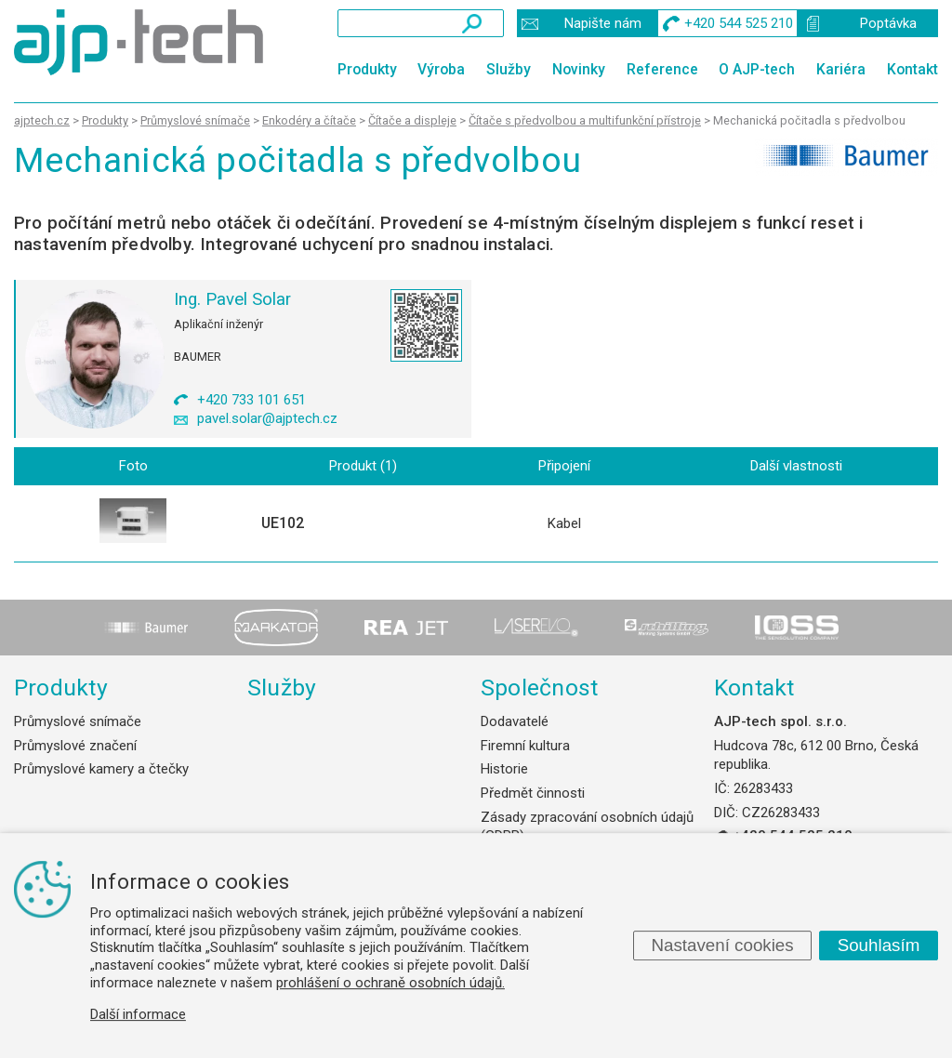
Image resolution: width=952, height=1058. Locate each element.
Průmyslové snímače (77, 721)
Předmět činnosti (533, 793)
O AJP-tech (757, 69)
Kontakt (912, 69)
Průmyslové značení (75, 745)
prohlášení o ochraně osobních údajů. (390, 982)
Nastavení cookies (722, 945)
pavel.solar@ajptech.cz (267, 418)
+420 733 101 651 (251, 399)
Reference (662, 69)
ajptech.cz (42, 120)
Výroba (441, 69)
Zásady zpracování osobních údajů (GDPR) (587, 827)
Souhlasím (879, 945)
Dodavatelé (515, 721)
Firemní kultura (525, 745)
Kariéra (841, 69)
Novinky (578, 69)
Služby (508, 69)
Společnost (539, 687)
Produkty (367, 69)
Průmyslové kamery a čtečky (101, 768)
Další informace (138, 1014)
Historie (504, 768)
